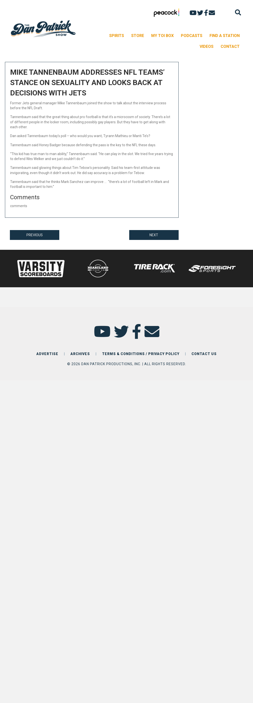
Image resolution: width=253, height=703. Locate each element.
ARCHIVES (80, 354)
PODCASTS (191, 35)
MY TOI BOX (162, 35)
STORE (137, 35)
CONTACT (230, 46)
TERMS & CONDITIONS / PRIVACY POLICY (140, 354)
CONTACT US (204, 354)
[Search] (238, 12)
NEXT (153, 235)
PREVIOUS (34, 235)
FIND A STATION (225, 35)
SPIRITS (116, 35)
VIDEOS (206, 46)
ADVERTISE (47, 354)
